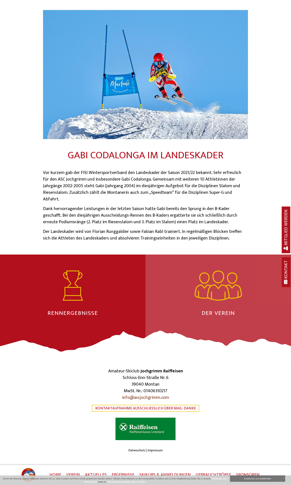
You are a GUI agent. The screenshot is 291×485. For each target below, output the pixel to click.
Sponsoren (248, 475)
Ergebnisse (123, 475)
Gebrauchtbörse (213, 475)
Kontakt (286, 272)
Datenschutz (137, 450)
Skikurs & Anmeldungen (165, 475)
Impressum (155, 450)
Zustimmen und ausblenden (257, 478)
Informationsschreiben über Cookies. (126, 482)
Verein (73, 475)
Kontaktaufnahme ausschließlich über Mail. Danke (145, 408)
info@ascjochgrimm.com (145, 397)
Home (55, 475)
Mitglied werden (286, 230)
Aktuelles (96, 475)
